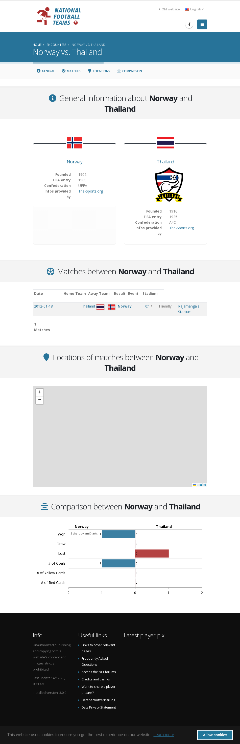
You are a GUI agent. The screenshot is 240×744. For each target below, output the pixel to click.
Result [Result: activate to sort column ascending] (138, 293)
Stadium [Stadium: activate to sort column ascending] (171, 293)
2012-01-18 (43, 306)
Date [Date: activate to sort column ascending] (38, 293)
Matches (71, 71)
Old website (169, 9)
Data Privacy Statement (99, 697)
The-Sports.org (90, 191)
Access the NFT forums (99, 661)
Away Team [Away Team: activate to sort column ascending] (111, 293)
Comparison (129, 71)
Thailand (165, 162)
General (45, 71)
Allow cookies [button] (215, 735)
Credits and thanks (96, 668)
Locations (98, 71)
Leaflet (199, 474)
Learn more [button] (163, 735)
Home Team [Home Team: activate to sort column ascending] (87, 293)
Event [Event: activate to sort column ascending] (152, 293)
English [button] (194, 9)
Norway (74, 162)
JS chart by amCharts (84, 523)
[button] (39, 382)
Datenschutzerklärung (98, 689)
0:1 (137, 306)
